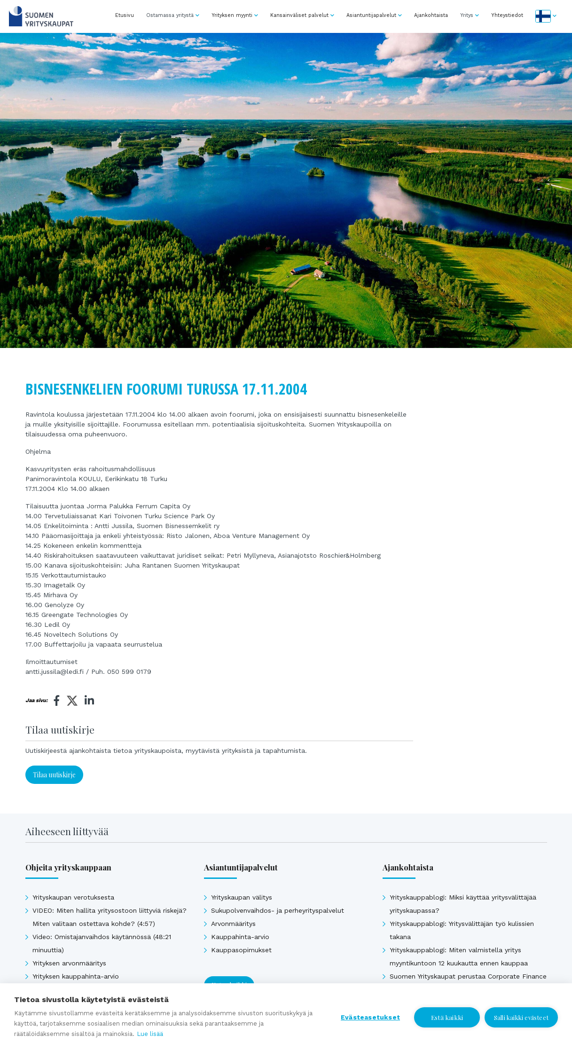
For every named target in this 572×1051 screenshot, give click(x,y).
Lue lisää (150, 1033)
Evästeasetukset (370, 1017)
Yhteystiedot (507, 15)
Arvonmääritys (233, 923)
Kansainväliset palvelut (299, 15)
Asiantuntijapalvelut (371, 15)
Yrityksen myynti (232, 15)
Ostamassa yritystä (170, 15)
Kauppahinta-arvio (240, 936)
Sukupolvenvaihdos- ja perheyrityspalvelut (277, 910)
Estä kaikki (447, 1017)
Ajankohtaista (431, 15)
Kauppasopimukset (241, 950)
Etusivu (124, 15)
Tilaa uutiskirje (54, 774)
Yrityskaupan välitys (241, 897)
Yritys (466, 15)
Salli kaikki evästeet (521, 1017)
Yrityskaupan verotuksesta (73, 897)
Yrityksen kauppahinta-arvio (75, 976)
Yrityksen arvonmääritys (69, 963)
